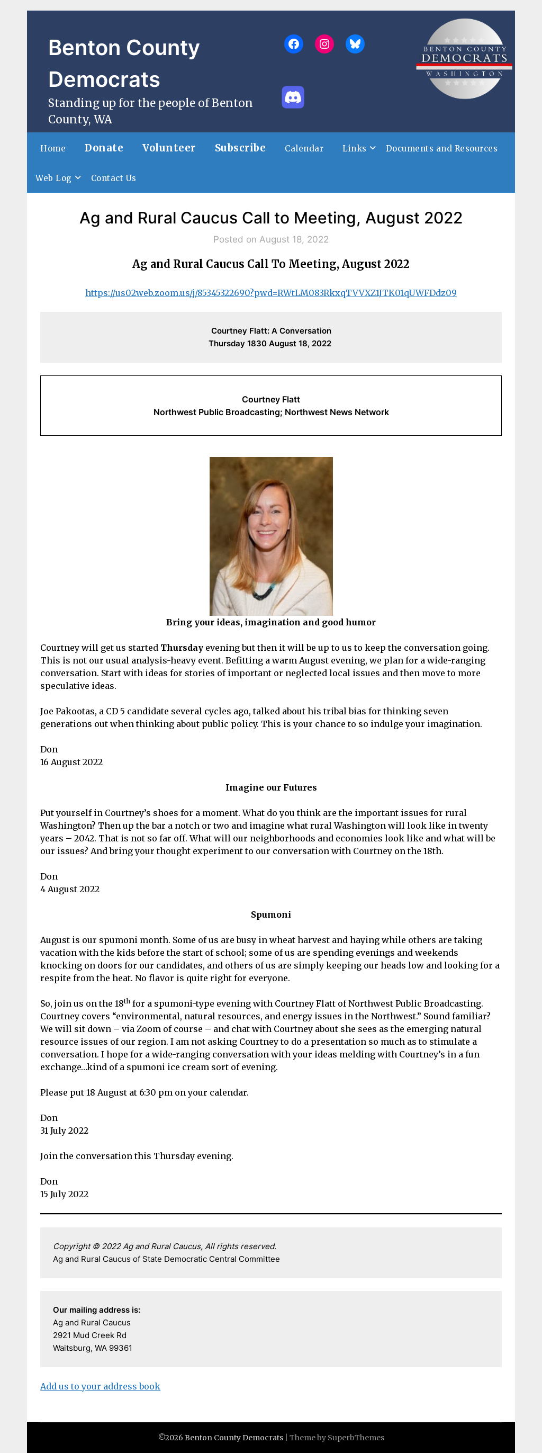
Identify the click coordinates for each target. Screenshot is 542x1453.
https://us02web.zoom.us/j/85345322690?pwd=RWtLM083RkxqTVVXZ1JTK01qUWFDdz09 (271, 293)
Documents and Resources (442, 148)
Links (354, 148)
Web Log (53, 178)
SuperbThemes (356, 1437)
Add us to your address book (100, 1386)
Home (53, 148)
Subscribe (240, 148)
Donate (104, 148)
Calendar (304, 148)
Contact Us (114, 178)
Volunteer (169, 148)
